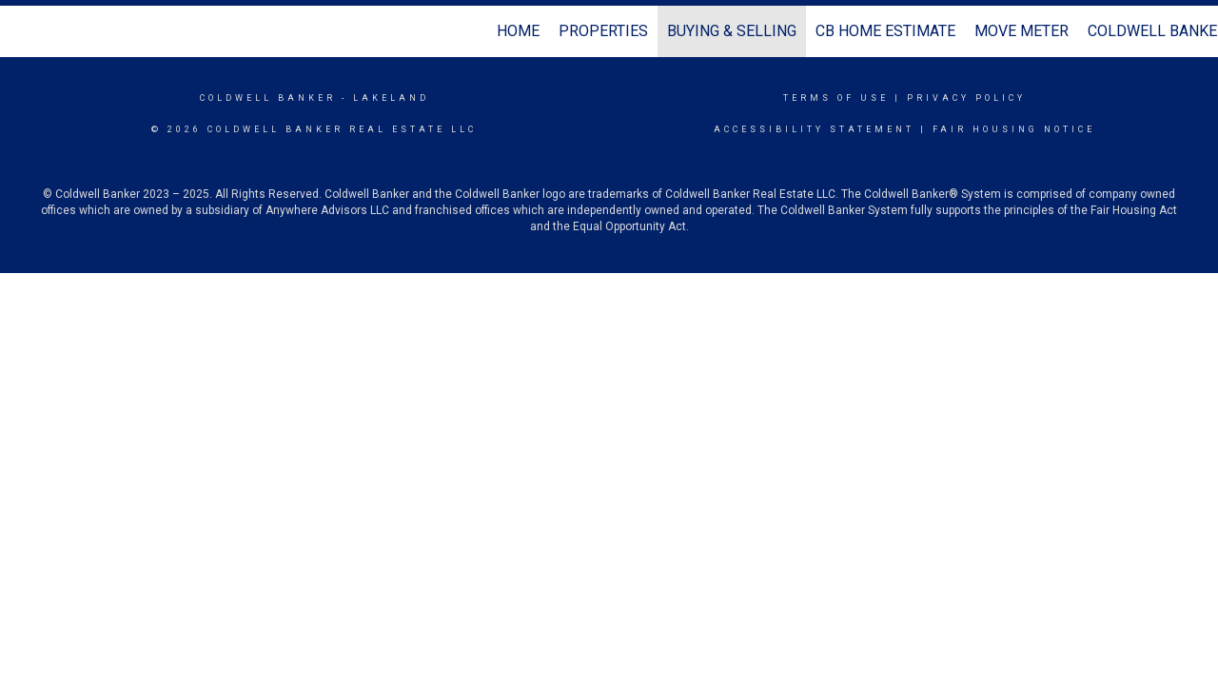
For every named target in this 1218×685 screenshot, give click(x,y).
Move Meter (1021, 31)
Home (518, 31)
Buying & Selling (731, 31)
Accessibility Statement (814, 129)
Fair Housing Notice (1014, 129)
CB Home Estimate (885, 31)
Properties (603, 31)
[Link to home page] (24, 31)
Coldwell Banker (268, 98)
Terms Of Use (836, 98)
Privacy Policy (966, 98)
